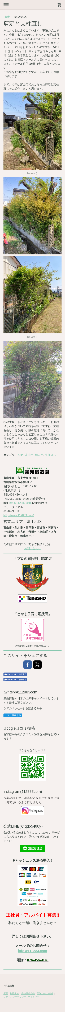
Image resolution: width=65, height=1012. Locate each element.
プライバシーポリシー (14, 996)
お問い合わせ (32, 548)
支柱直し (50, 454)
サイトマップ (34, 996)
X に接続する (13, 715)
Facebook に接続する (15, 674)
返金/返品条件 (28, 993)
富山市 (29, 454)
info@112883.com (20, 502)
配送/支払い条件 (45, 993)
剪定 (7, 16)
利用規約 (14, 993)
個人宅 (39, 454)
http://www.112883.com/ (18, 515)
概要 (5, 993)
